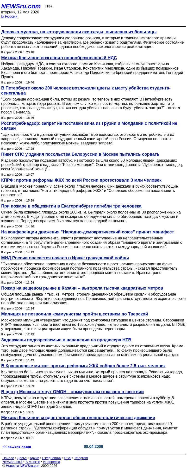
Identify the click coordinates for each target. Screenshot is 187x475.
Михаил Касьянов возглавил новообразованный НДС (59, 57)
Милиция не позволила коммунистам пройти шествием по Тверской (74, 314)
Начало (8, 458)
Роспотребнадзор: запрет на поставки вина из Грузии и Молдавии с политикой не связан (89, 126)
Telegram (81, 458)
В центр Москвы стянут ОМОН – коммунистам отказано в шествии (72, 391)
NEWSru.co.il (12, 462)
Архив (34, 458)
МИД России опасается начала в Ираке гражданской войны (65, 257)
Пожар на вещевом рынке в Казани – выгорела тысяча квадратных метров (82, 288)
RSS (67, 458)
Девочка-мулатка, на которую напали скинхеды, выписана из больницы (79, 32)
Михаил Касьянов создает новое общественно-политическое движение (78, 417)
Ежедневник (51, 458)
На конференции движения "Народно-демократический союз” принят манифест (87, 232)
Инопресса (51, 462)
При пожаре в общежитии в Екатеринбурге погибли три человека (71, 206)
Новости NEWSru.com (23, 466)
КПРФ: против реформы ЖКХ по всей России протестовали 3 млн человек (81, 180)
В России (9, 16)
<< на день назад (17, 446)
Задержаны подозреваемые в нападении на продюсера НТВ (66, 340)
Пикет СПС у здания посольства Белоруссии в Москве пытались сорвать (80, 154)
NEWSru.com (21, 6)
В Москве (32, 462)
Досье (22, 458)
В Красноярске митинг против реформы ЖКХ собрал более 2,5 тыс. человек (83, 365)
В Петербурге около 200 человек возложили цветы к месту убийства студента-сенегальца (85, 90)
